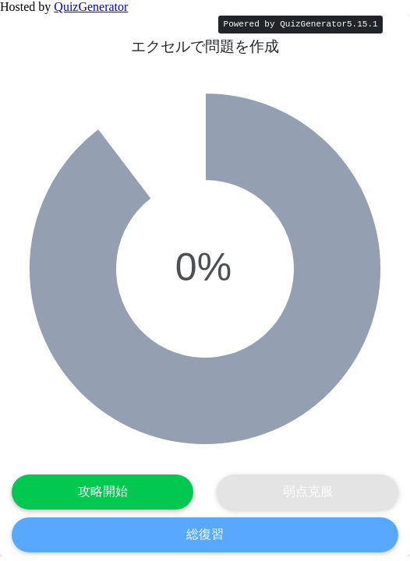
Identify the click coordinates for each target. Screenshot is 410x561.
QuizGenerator (91, 6)
